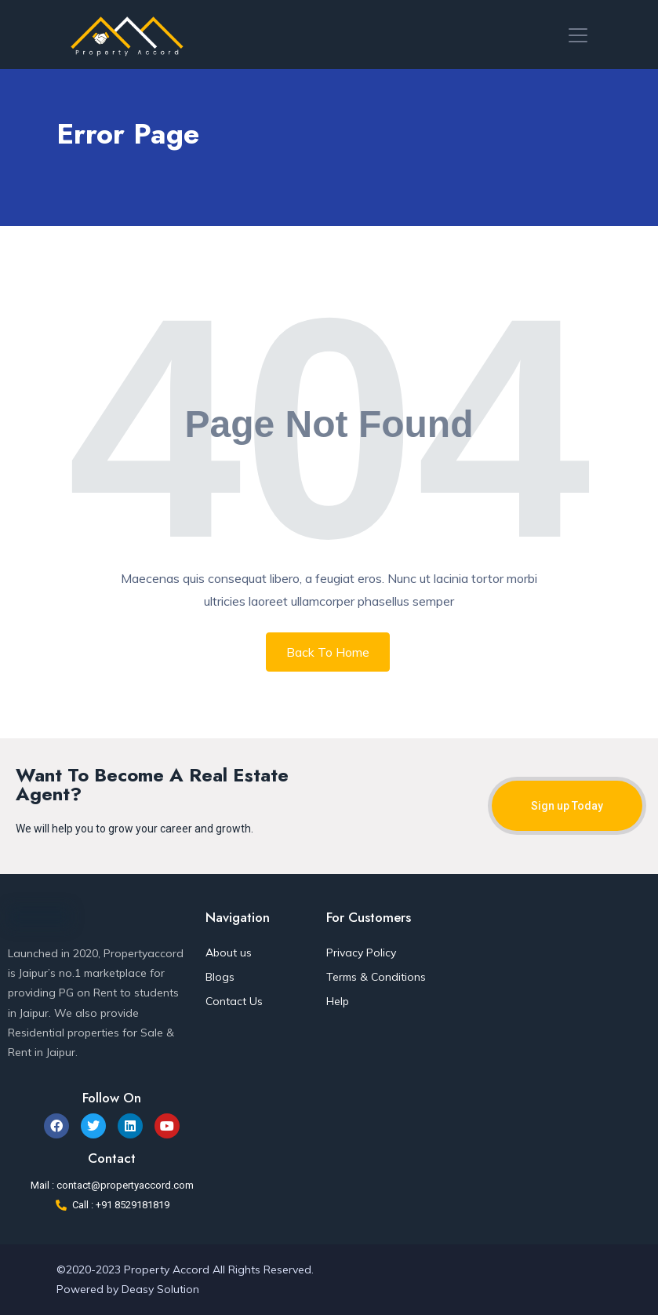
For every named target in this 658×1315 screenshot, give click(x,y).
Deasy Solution (160, 1289)
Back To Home (327, 652)
